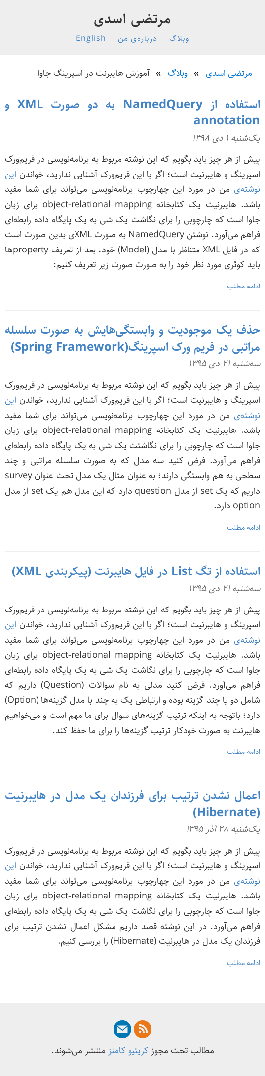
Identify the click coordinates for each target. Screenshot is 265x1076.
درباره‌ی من (137, 39)
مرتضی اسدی (132, 19)
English (91, 39)
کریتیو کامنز (128, 1051)
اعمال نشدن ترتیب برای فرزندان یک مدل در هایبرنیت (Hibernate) (132, 804)
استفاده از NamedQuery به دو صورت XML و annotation (132, 113)
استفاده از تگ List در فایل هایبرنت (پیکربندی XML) (136, 571)
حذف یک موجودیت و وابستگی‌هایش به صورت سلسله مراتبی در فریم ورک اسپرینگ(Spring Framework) (132, 339)
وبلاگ (179, 39)
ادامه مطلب (243, 286)
